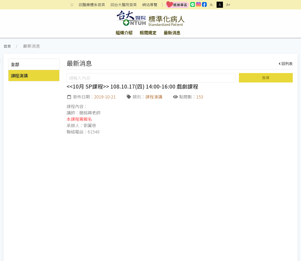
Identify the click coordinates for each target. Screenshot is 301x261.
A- (211, 4)
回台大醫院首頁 (124, 5)
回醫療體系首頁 (92, 5)
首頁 (7, 46)
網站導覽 (149, 5)
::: (72, 5)
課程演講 (19, 75)
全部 (15, 64)
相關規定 (148, 32)
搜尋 (265, 77)
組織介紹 (124, 32)
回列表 (286, 63)
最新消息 (172, 32)
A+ (228, 4)
